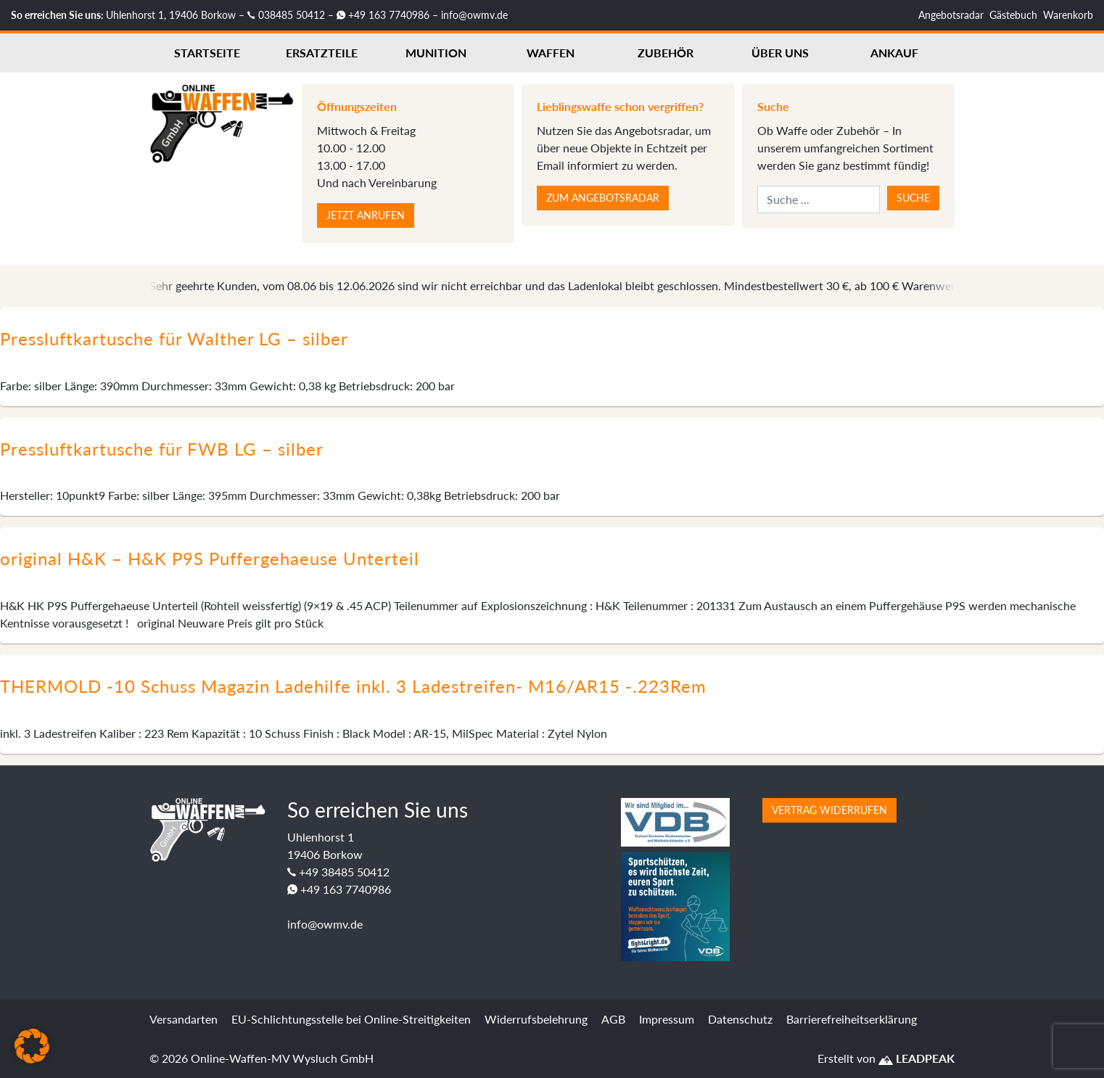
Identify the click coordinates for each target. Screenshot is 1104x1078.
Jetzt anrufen (365, 215)
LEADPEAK (916, 1058)
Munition (435, 52)
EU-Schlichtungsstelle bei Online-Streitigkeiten (351, 1019)
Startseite (207, 52)
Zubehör (665, 52)
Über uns (780, 52)
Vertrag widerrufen (829, 810)
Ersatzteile (322, 52)
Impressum (666, 1019)
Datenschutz (740, 1019)
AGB (613, 1019)
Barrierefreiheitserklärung (851, 1019)
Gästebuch (1013, 15)
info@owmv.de (474, 15)
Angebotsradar (951, 15)
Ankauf (894, 52)
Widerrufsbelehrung (536, 1019)
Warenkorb (1068, 15)
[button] (32, 1046)
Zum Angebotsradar (602, 198)
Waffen (550, 52)
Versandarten (183, 1019)
